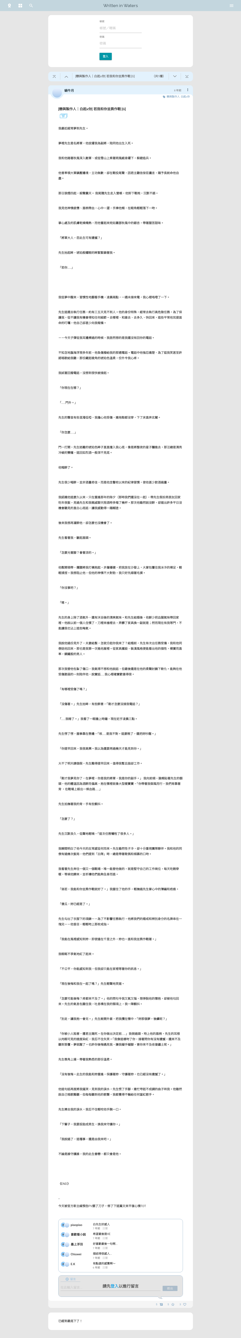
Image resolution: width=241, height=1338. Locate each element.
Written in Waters (120, 5)
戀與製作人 (173, 96)
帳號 (101, 21)
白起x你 (185, 96)
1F (62, 116)
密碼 (101, 37)
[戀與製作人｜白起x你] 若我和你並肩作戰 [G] (92, 109)
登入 (106, 56)
